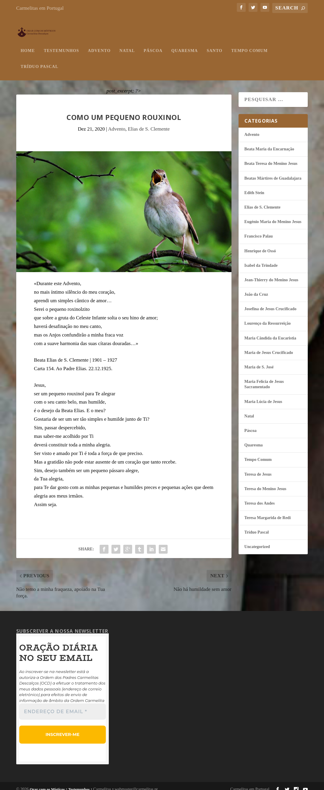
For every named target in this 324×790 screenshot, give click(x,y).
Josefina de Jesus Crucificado (270, 303)
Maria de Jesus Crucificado (268, 346)
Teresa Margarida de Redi (267, 512)
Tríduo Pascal (39, 60)
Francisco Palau (258, 230)
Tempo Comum (249, 45)
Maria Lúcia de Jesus (263, 396)
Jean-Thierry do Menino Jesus (271, 274)
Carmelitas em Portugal (40, 8)
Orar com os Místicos (47, 783)
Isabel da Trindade (261, 259)
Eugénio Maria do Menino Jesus (273, 216)
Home (28, 45)
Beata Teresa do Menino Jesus (270, 157)
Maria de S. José (259, 361)
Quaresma (184, 45)
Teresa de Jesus (258, 468)
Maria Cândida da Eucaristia (270, 332)
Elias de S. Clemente (149, 123)
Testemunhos (61, 45)
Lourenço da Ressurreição (267, 317)
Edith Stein (254, 187)
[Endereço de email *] (62, 706)
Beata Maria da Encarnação (269, 143)
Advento (99, 45)
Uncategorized (257, 541)
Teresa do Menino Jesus (265, 483)
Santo (214, 45)
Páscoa (153, 45)
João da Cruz (256, 288)
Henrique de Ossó (260, 245)
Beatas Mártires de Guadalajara (273, 172)
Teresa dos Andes (259, 497)
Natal (127, 45)
